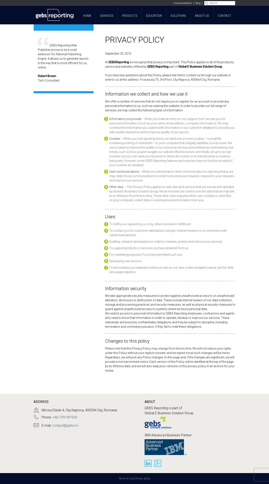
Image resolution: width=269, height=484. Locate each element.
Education (154, 15)
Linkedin (148, 463)
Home (87, 15)
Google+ (157, 463)
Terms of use (126, 478)
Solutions (178, 15)
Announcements (183, 3)
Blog (197, 3)
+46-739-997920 (65, 417)
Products (129, 15)
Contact (224, 15)
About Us (202, 15)
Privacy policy (142, 478)
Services (106, 15)
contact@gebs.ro (65, 425)
